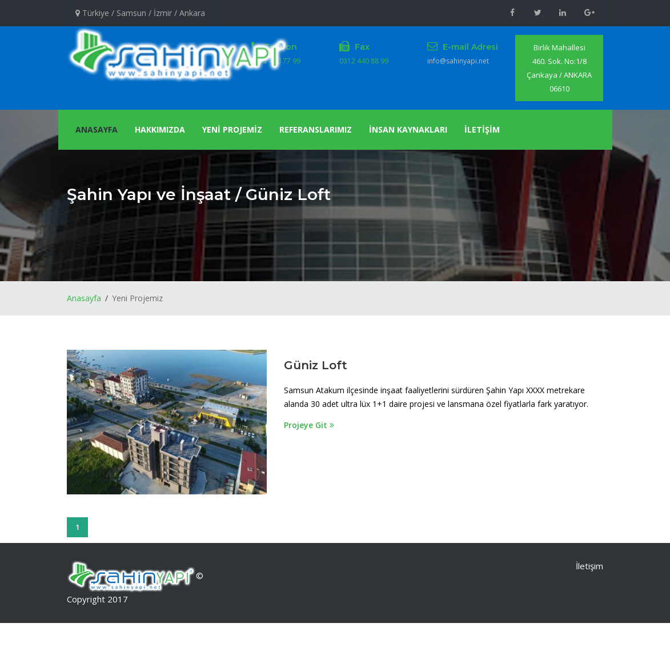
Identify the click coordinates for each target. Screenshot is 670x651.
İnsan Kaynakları (408, 129)
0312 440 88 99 (363, 61)
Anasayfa (96, 129)
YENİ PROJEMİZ (232, 129)
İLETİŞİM (482, 129)
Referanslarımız (315, 129)
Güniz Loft (315, 365)
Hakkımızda (160, 129)
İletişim (589, 566)
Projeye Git (309, 425)
